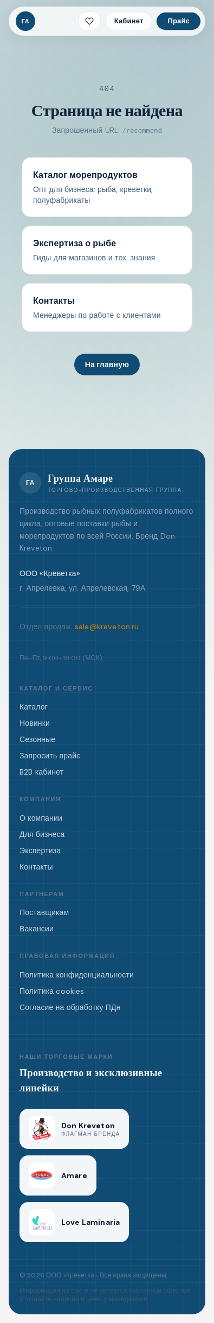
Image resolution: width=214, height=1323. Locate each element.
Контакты (36, 867)
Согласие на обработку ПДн (70, 1007)
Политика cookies (52, 991)
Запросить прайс (50, 755)
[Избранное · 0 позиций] (89, 21)
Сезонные (37, 739)
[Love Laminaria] (74, 1222)
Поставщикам (44, 912)
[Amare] (58, 1175)
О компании (41, 818)
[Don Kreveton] (74, 1129)
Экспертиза (40, 850)
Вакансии (37, 929)
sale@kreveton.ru (107, 626)
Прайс (178, 20)
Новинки (35, 723)
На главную (107, 364)
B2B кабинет (41, 772)
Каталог (34, 707)
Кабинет (129, 20)
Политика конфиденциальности (77, 975)
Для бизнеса (42, 834)
